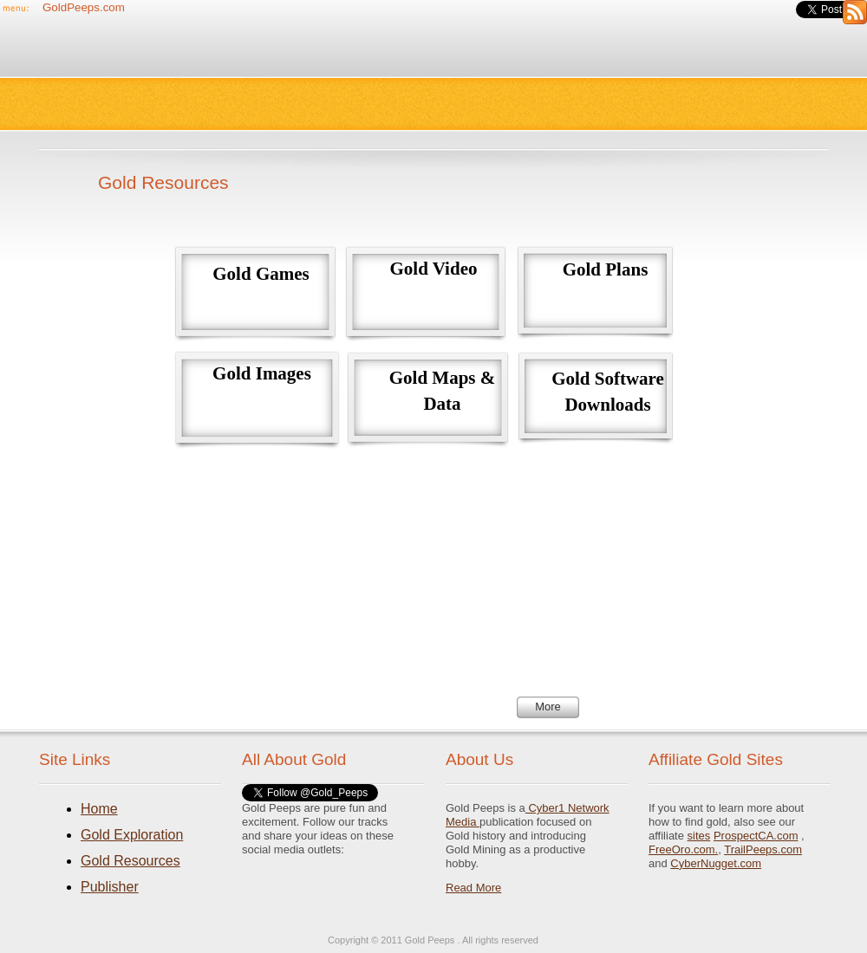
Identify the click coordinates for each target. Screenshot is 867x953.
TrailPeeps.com (763, 849)
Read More (473, 887)
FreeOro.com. (683, 849)
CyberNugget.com (715, 863)
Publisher (110, 886)
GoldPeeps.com (83, 7)
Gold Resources (130, 860)
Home (99, 808)
